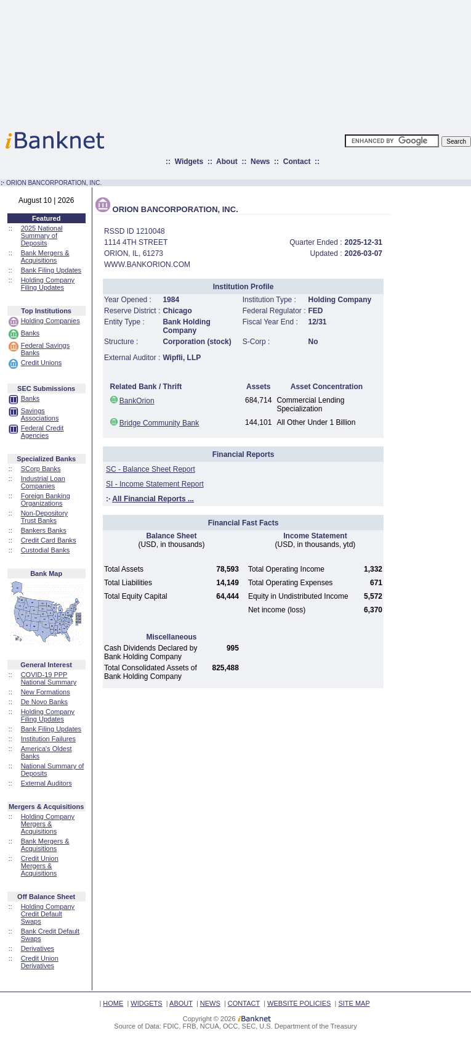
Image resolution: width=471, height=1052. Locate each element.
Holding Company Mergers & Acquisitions (47, 824)
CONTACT (244, 1003)
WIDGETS (146, 1003)
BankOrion (137, 401)
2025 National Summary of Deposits (42, 235)
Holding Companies (50, 320)
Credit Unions (41, 362)
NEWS (210, 1003)
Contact (297, 161)
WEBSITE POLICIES (299, 1003)
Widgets (189, 161)
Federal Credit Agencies (42, 431)
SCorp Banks (41, 468)
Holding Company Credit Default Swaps (47, 914)
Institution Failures (48, 738)
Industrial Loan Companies (43, 482)
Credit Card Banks (48, 540)
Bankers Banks (43, 530)
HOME (113, 1003)
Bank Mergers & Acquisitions (45, 256)
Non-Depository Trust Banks (44, 516)
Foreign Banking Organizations (45, 499)
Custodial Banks (45, 550)
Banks (30, 333)
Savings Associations (40, 414)
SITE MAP (353, 1003)
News (260, 161)
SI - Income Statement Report (155, 484)
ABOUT (181, 1003)
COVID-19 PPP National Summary (48, 678)
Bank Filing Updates (51, 270)
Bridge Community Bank (159, 423)
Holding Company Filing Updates (47, 283)
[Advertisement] (289, 61)
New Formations (45, 692)
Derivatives (37, 948)
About (227, 161)
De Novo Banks (44, 701)
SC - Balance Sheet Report (150, 469)
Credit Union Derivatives (39, 962)
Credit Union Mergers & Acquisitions (39, 866)
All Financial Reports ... (153, 499)
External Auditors (46, 783)
